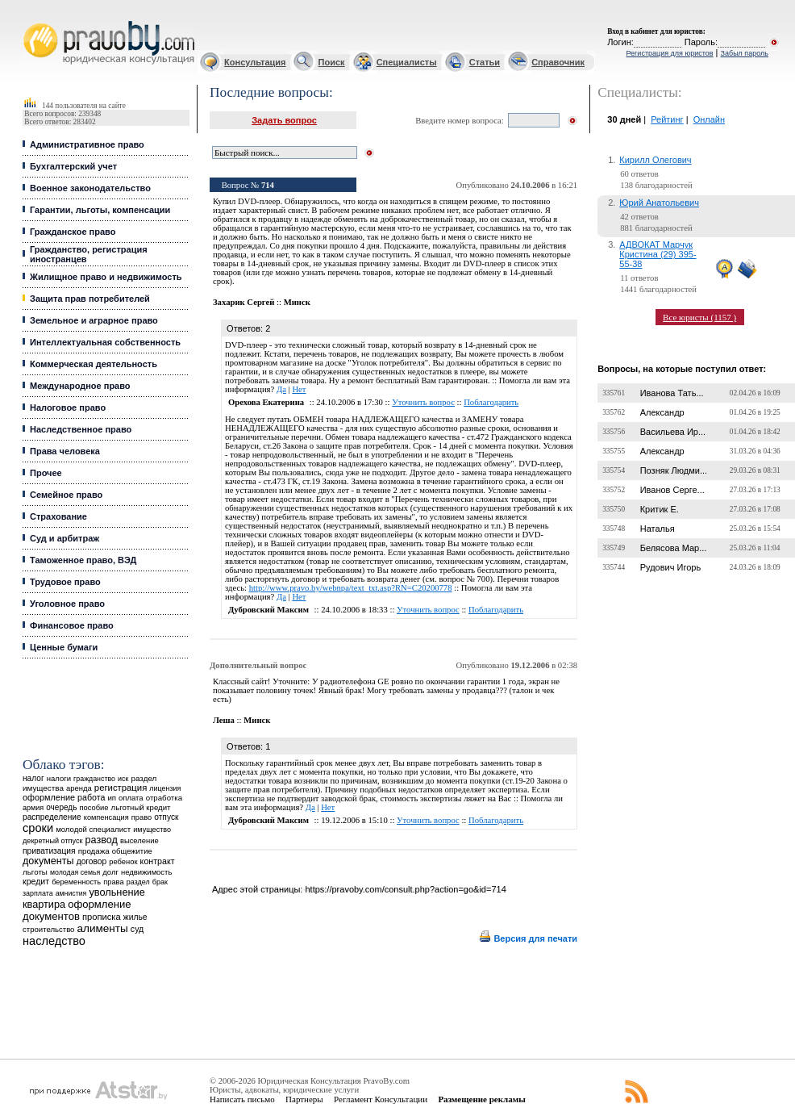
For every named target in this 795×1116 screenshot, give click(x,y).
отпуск (166, 817)
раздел (138, 882)
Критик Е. (659, 509)
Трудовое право (65, 582)
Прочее (46, 473)
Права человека (65, 451)
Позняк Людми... (673, 470)
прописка (101, 917)
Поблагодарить (491, 402)
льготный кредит (141, 807)
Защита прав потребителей (90, 298)
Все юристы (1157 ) (699, 317)
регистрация (120, 787)
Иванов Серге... (672, 490)
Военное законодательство (90, 188)
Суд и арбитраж (64, 538)
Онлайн (709, 119)
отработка (164, 797)
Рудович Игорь (670, 567)
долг (110, 871)
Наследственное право (80, 429)
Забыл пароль (744, 53)
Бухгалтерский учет (73, 166)
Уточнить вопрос (423, 402)
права (113, 882)
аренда (79, 788)
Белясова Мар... (673, 548)
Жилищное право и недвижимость (106, 277)
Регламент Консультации (380, 1099)
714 (267, 185)
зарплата (38, 893)
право (141, 817)
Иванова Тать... (672, 393)
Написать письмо (242, 1099)
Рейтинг (667, 119)
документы (48, 861)
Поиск (331, 62)
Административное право (87, 144)
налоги (59, 778)
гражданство (94, 779)
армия (33, 808)
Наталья (657, 528)
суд (137, 929)
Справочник (558, 62)
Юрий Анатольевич (659, 202)
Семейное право (66, 494)
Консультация (254, 62)
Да (281, 389)
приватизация (49, 850)
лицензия (165, 788)
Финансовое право (72, 625)
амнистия (71, 893)
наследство (54, 940)
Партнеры (304, 1099)
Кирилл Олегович (655, 160)
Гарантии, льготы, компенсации (100, 210)
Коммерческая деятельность (93, 364)
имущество (152, 830)
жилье (135, 917)
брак (160, 882)
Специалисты (407, 62)
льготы (35, 871)
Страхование (58, 516)
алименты (102, 928)
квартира (44, 904)
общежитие (132, 850)
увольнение (116, 892)
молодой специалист (93, 829)
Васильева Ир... (673, 432)
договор (92, 861)
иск (123, 779)
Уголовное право (67, 603)
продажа (94, 850)
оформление (49, 797)
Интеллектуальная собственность (105, 342)
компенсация (106, 817)
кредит (36, 881)
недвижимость (146, 871)
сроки (38, 827)
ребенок (123, 861)
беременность (76, 882)
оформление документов (77, 910)
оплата (131, 797)
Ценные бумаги (64, 647)
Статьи (484, 62)
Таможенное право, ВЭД (83, 560)
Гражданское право (72, 231)
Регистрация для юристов (669, 53)
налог (33, 778)
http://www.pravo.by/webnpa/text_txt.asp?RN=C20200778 (350, 587)
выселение (139, 840)
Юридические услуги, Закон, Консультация (31, 21)
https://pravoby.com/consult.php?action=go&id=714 (405, 889)
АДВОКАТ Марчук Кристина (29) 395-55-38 (657, 254)
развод (101, 840)
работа (91, 797)
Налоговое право (68, 407)
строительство (48, 929)
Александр (662, 412)
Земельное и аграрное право (94, 320)
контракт (157, 861)
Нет (299, 389)
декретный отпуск (53, 841)
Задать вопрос (284, 120)
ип (111, 797)
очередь (61, 807)
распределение (52, 817)
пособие (93, 808)
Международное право (80, 386)
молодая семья (75, 872)
